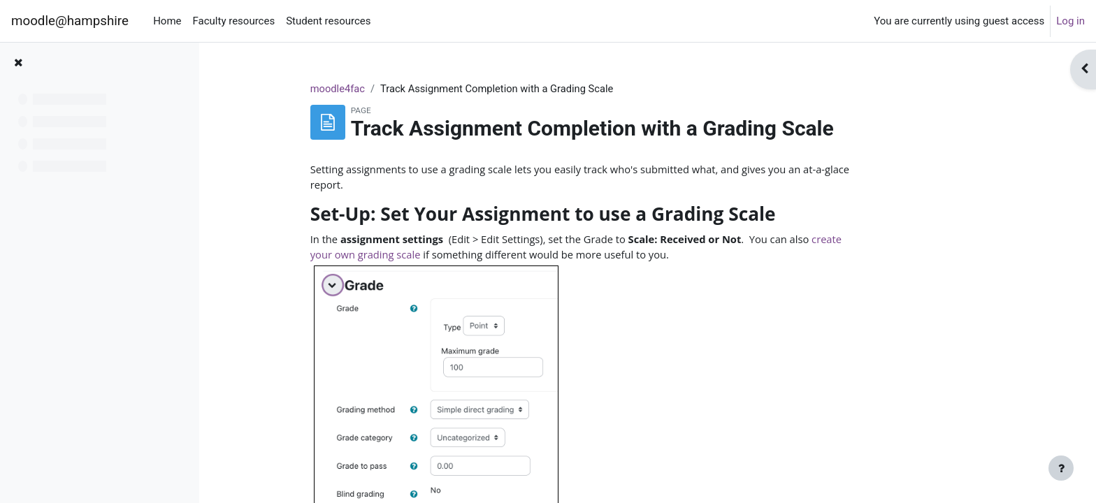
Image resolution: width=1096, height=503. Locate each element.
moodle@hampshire (70, 21)
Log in (1070, 21)
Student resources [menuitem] (328, 21)
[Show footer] (1061, 468)
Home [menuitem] (167, 21)
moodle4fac (391, 88)
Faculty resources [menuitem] (234, 21)
